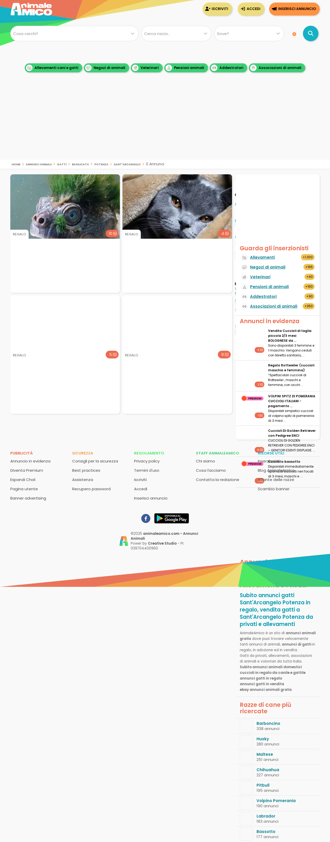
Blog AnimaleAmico (276, 470)
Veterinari (145, 68)
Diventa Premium (26, 470)
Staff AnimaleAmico (217, 453)
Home (16, 164)
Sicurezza (82, 453)
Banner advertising (28, 498)
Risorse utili (271, 453)
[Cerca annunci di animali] (310, 33)
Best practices (86, 470)
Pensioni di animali (269, 286)
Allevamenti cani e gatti (52, 68)
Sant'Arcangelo (127, 164)
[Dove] (249, 33)
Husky (263, 739)
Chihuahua (268, 769)
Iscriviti (220, 8)
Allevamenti (262, 257)
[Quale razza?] (176, 33)
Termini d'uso (146, 470)
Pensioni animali (185, 68)
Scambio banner (274, 489)
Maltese (265, 754)
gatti (62, 164)
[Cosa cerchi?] (74, 33)
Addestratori (227, 68)
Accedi (253, 8)
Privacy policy (147, 461)
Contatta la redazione (217, 479)
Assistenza (82, 479)
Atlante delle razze (276, 479)
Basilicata (80, 164)
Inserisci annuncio (297, 8)
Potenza (101, 164)
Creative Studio (162, 543)
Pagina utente (24, 489)
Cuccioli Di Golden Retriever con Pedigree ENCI (292, 433)
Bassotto (266, 831)
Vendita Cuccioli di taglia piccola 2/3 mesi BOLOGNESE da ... (289, 336)
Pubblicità (21, 453)
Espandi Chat (23, 479)
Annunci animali (39, 164)
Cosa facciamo (211, 470)
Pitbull (263, 785)
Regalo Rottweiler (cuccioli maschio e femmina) (291, 367)
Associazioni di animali (275, 68)
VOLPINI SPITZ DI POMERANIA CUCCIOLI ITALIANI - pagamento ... (291, 401)
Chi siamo (205, 461)
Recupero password (91, 489)
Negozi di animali (105, 68)
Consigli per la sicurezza (95, 461)
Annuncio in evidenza (30, 461)
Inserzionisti (269, 461)
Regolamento (149, 453)
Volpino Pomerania (276, 800)
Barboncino (268, 723)
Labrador (266, 816)
